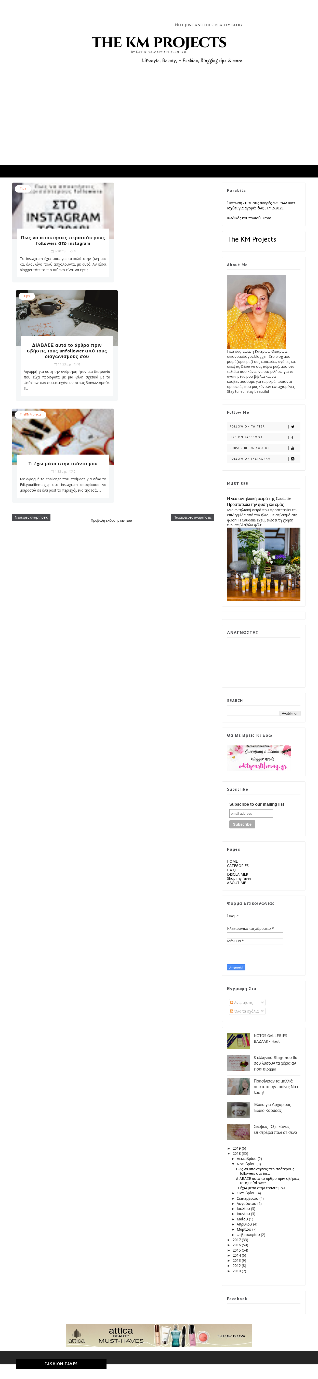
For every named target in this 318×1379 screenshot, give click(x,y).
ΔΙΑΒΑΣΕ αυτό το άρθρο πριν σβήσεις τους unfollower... (267, 1180)
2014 (237, 1255)
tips (23, 188)
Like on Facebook (264, 437)
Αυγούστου (246, 1203)
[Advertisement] (159, 126)
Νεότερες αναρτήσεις (31, 415)
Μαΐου (242, 1219)
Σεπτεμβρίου (247, 1198)
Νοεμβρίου (246, 1163)
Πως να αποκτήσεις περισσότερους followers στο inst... (265, 1171)
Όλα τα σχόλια (244, 1011)
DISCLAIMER (237, 874)
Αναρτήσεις (241, 1002)
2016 (237, 1244)
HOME (232, 861)
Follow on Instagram (264, 459)
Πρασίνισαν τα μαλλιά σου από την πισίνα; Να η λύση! (276, 1086)
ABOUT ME (236, 882)
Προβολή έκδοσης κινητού (109, 418)
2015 (237, 1250)
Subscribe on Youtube (264, 448)
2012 (237, 1265)
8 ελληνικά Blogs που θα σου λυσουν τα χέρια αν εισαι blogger (275, 1063)
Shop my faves (239, 878)
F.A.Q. (231, 869)
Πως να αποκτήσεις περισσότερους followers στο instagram (60, 243)
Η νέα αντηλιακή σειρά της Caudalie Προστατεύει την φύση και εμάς (258, 501)
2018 (237, 1153)
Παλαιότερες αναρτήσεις (189, 415)
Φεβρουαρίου (248, 1234)
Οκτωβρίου (246, 1193)
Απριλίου (244, 1224)
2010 (237, 1270)
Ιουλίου (243, 1208)
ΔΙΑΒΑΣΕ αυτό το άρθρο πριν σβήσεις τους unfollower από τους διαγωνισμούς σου (164, 243)
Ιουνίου (243, 1213)
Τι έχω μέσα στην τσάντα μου (60, 356)
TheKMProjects (31, 307)
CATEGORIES (237, 865)
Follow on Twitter (264, 427)
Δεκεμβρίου (246, 1158)
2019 (237, 1148)
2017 (237, 1239)
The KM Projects (251, 239)
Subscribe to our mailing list (256, 804)
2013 (237, 1260)
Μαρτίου (244, 1229)
